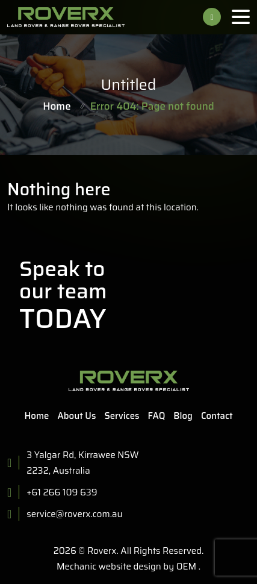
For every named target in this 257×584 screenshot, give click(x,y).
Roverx (102, 551)
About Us (77, 416)
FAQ (157, 416)
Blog (183, 416)
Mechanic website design (109, 566)
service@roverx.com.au (74, 514)
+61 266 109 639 (212, 17)
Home (57, 106)
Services (121, 416)
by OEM (178, 566)
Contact (217, 416)
